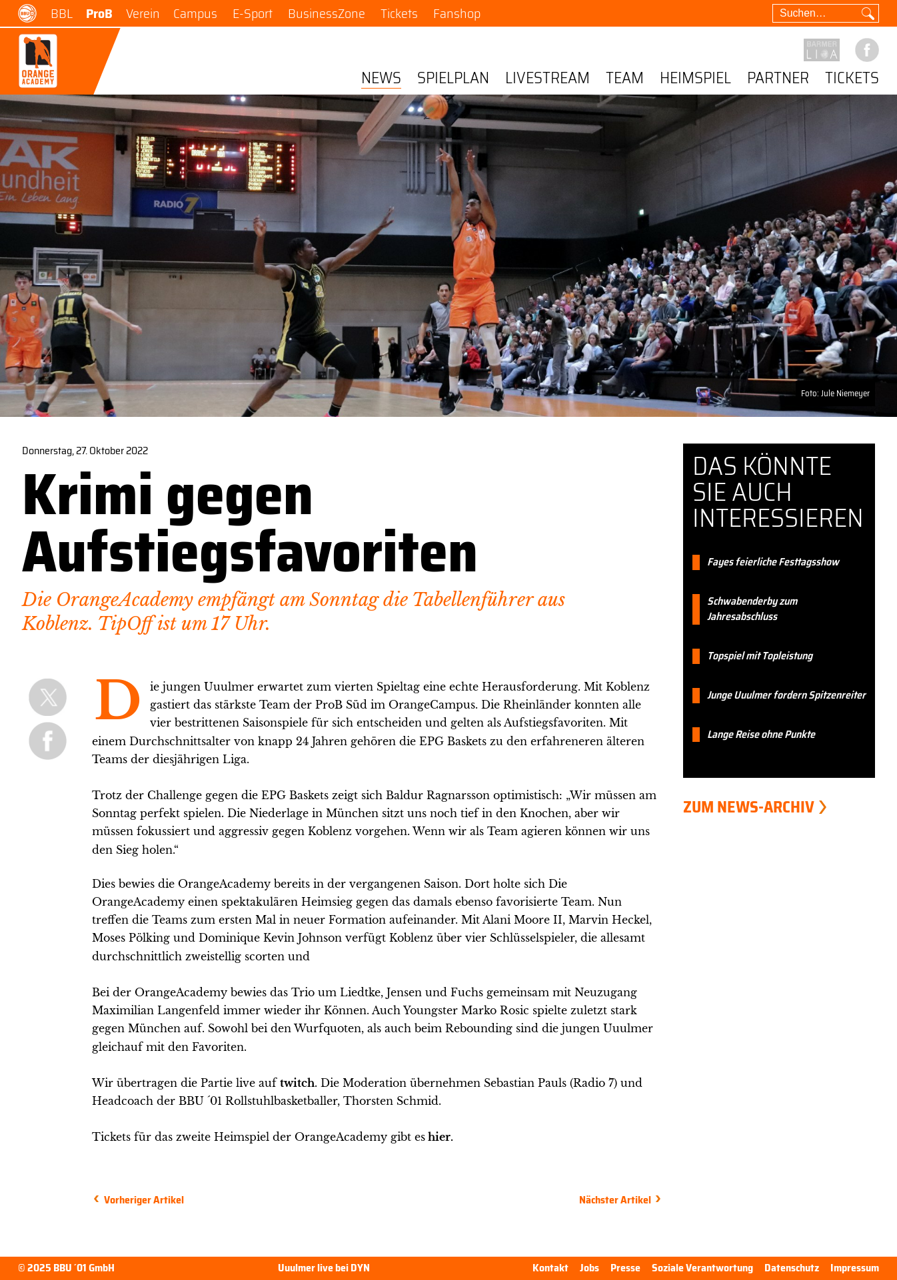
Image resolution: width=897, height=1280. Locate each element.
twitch (297, 1083)
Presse (625, 1267)
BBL (62, 13)
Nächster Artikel (615, 1199)
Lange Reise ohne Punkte (761, 735)
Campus (195, 13)
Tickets (399, 13)
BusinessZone (326, 13)
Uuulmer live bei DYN (324, 1268)
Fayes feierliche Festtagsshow (773, 562)
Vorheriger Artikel (144, 1199)
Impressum (854, 1267)
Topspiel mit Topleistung (759, 656)
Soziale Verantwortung (702, 1267)
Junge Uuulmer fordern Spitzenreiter (786, 695)
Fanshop (456, 13)
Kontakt (550, 1267)
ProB (99, 13)
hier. (440, 1136)
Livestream (547, 79)
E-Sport (253, 13)
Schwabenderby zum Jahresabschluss (752, 609)
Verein (143, 13)
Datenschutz (791, 1267)
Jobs (589, 1267)
